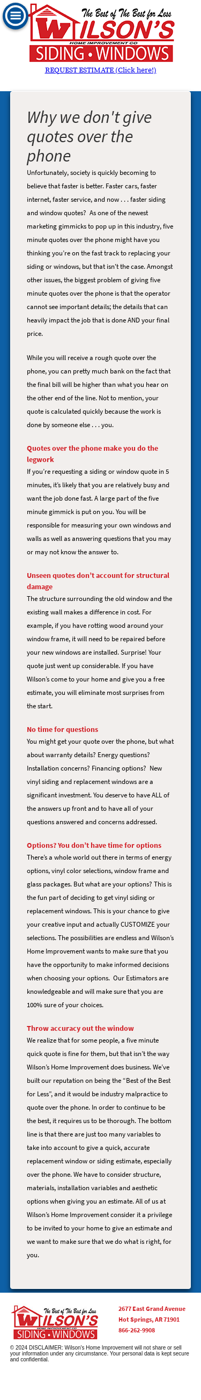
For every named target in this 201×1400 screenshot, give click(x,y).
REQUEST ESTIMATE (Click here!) (101, 70)
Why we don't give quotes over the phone (89, 136)
